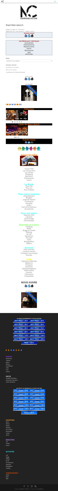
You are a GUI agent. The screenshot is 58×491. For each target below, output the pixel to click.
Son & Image (29, 219)
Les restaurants (29, 171)
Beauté (8, 425)
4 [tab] (17, 121)
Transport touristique (29, 253)
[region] (17, 115)
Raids (29, 228)
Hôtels (7, 475)
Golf (7, 455)
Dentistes (29, 267)
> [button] (26, 115)
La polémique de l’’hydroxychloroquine (15, 72)
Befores (8, 364)
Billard (29, 243)
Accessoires (29, 209)
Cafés (7, 368)
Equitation (8, 464)
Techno (8, 433)
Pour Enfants (29, 190)
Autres (7, 435)
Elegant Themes (24, 489)
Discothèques (9, 366)
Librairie (29, 217)
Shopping (29, 174)
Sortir (29, 48)
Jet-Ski (29, 234)
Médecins (29, 263)
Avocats (29, 272)
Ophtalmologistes (29, 269)
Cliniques (29, 265)
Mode (7, 422)
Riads (7, 476)
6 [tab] (21, 121)
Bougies (29, 198)
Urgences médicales (29, 261)
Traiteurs (8, 360)
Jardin (29, 205)
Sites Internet (29, 249)
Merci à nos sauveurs (11, 70)
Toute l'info (29, 169)
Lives (7, 369)
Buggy (7, 457)
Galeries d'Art (29, 215)
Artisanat (8, 427)
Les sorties (29, 172)
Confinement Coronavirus (12, 67)
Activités (29, 54)
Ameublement (29, 196)
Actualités (29, 43)
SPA (7, 441)
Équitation (29, 236)
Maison (8, 424)
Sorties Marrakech (10, 382)
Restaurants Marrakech (12, 380)
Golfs (29, 240)
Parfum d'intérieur (29, 207)
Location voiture (29, 251)
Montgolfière (29, 241)
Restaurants (29, 47)
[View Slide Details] (17, 115)
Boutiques (29, 50)
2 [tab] (14, 121)
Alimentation (9, 431)
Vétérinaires (29, 270)
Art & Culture (9, 429)
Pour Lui (29, 188)
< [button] (8, 115)
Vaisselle (29, 203)
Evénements (29, 45)
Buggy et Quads (29, 230)
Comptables (29, 276)
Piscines (29, 238)
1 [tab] (12, 121)
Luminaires (29, 201)
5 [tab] (19, 121)
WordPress (40, 489)
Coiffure (8, 443)
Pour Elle (29, 186)
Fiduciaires (29, 274)
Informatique (29, 220)
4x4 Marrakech (9, 462)
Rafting (29, 232)
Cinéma (8, 371)
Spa (29, 52)
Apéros (7, 362)
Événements (29, 178)
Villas (7, 478)
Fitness (7, 445)
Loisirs (29, 180)
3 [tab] (18, 137)
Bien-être (29, 176)
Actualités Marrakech (11, 378)
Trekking (29, 227)
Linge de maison (29, 199)
